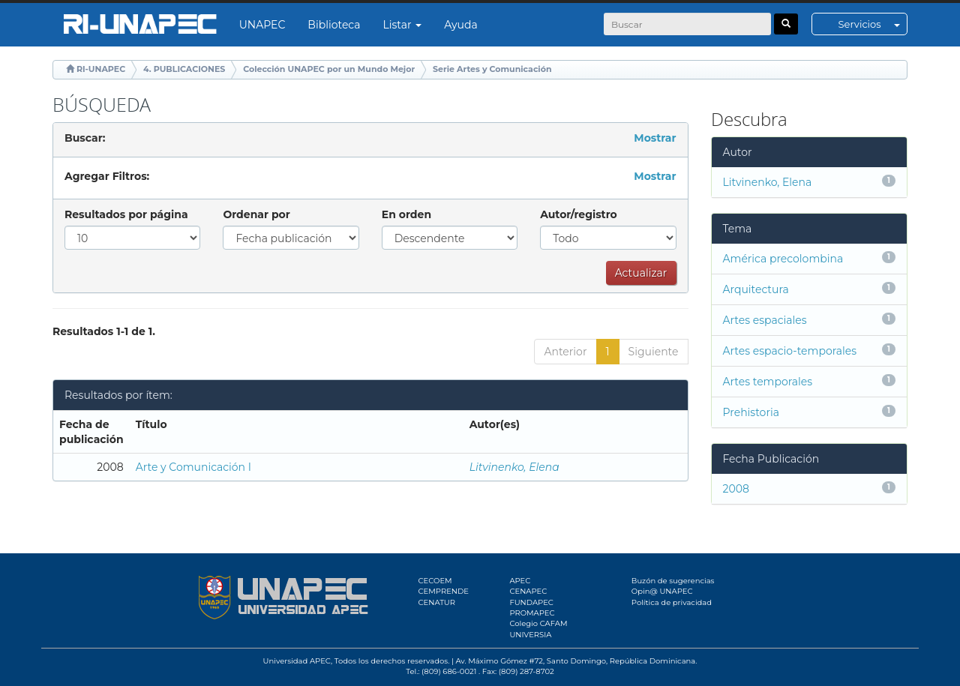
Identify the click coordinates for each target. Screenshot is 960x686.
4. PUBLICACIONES (184, 69)
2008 (736, 489)
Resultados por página (126, 214)
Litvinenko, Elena (515, 467)
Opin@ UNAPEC (662, 591)
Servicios (872, 23)
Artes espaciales (765, 320)
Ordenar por (256, 214)
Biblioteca (334, 24)
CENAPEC (528, 591)
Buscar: (84, 138)
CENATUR (436, 602)
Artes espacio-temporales (790, 351)
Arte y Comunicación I (193, 467)
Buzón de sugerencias (673, 581)
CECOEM (435, 581)
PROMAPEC (531, 613)
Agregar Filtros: (106, 176)
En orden (406, 214)
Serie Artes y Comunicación (492, 69)
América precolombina (783, 258)
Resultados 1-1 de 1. (103, 331)
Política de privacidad (672, 602)
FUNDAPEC (531, 602)
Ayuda (460, 24)
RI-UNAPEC (100, 69)
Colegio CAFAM (538, 623)
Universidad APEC (297, 661)
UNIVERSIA (530, 635)
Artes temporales (768, 381)
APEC (519, 581)
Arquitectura (756, 289)
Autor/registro (578, 214)
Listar (402, 24)
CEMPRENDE (443, 591)
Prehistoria (751, 412)
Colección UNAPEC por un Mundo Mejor (329, 69)
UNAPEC (262, 24)
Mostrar (655, 138)
